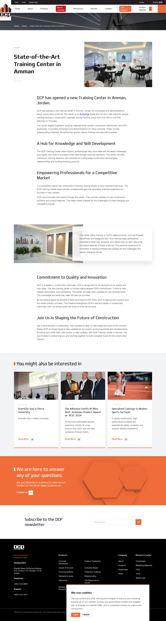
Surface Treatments (92, 561)
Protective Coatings (92, 572)
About (30, 9)
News (120, 574)
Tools (24, 2)
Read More (23, 439)
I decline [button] (86, 615)
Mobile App (33, 2)
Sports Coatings (61, 8)
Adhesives (63, 580)
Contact (108, 9)
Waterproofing (90, 576)
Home (17, 9)
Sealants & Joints (66, 576)
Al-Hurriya (85, 114)
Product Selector (142, 8)
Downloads (123, 569)
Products (44, 9)
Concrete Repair (91, 568)
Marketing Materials (144, 565)
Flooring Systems (66, 572)
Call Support (123, 8)
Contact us (22, 493)
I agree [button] (75, 615)
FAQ (16, 2)
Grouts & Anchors (66, 568)
